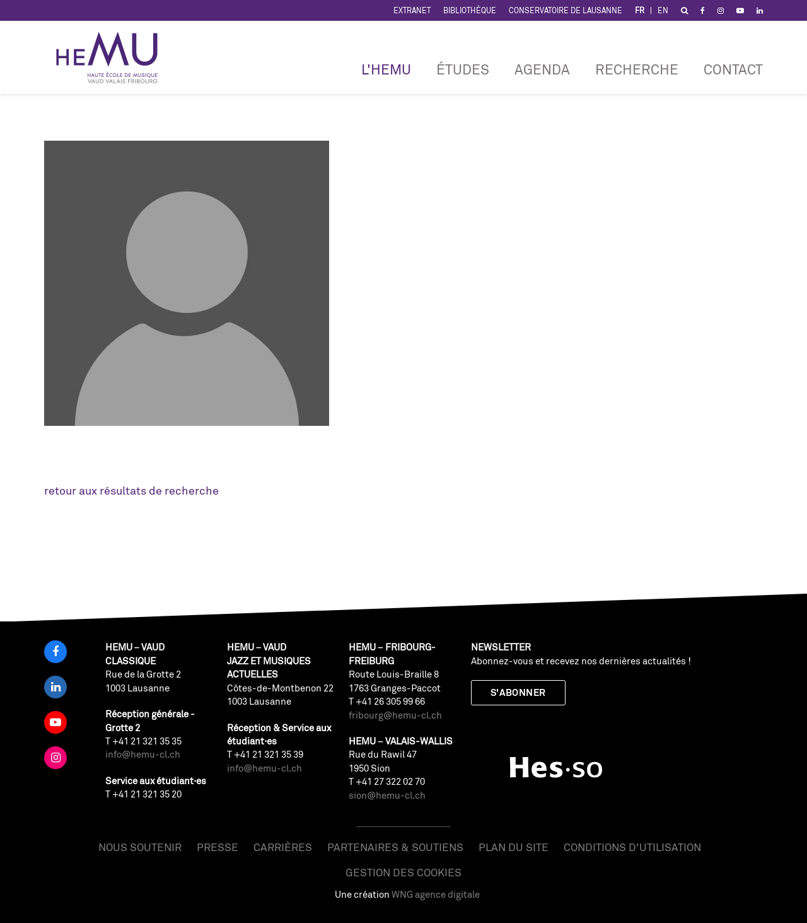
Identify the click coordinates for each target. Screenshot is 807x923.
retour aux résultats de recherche (131, 490)
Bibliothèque (469, 10)
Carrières (282, 847)
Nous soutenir (140, 847)
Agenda (542, 69)
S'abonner (518, 692)
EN (663, 10)
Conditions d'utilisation (632, 847)
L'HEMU (386, 69)
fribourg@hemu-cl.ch (395, 715)
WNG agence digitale (436, 894)
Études (462, 69)
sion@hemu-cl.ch (387, 795)
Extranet (412, 10)
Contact (733, 69)
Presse (217, 847)
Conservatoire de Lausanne (565, 10)
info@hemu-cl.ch (142, 754)
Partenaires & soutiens (395, 847)
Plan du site (514, 847)
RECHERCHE (636, 69)
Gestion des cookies (403, 872)
